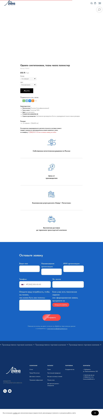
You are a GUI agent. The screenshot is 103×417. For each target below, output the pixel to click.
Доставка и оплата (35, 376)
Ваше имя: (23, 263)
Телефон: (23, 279)
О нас (31, 369)
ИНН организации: (71, 263)
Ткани (49, 369)
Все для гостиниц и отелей (54, 376)
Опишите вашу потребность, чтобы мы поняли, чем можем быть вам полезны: (34, 295)
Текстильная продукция (54, 373)
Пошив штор (51, 380)
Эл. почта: (56, 279)
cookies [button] (15, 413)
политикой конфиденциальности (57, 328)
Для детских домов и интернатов (53, 384)
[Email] (10, 392)
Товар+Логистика (35, 373)
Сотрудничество (69, 369)
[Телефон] (5, 392)
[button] (92, 3)
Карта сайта (7, 386)
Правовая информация (36, 380)
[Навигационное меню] (99, 3)
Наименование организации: (47, 265)
